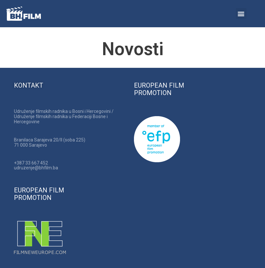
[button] (241, 13)
